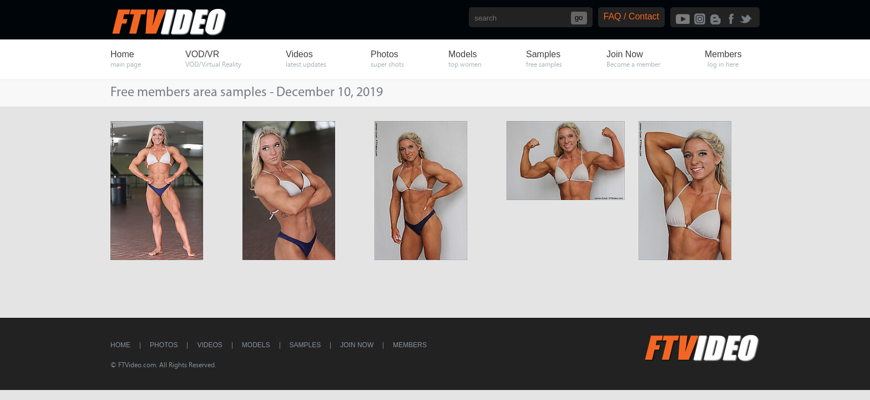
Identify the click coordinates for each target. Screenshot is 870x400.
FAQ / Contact (631, 16)
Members (410, 345)
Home (120, 345)
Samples (305, 345)
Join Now (356, 345)
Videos (209, 345)
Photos (164, 345)
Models (256, 345)
